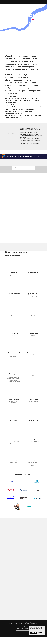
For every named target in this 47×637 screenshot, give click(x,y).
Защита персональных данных (24, 628)
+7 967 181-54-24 (22, 623)
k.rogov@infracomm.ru (32, 622)
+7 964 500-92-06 (22, 622)
